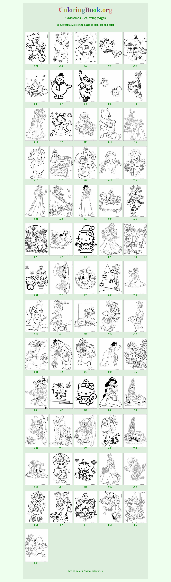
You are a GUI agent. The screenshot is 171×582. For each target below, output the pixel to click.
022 (61, 217)
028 (85, 256)
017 (61, 179)
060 (135, 485)
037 (61, 332)
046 (36, 409)
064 (110, 523)
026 (36, 256)
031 (36, 294)
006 (36, 102)
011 (36, 141)
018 (85, 179)
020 (135, 179)
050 (135, 409)
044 (110, 370)
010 (135, 102)
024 (110, 217)
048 (85, 409)
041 (36, 370)
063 (85, 523)
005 (135, 64)
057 (61, 485)
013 (85, 141)
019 (110, 179)
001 (36, 64)
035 (135, 294)
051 (36, 447)
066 (36, 562)
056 (36, 485)
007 (61, 102)
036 (36, 332)
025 (135, 217)
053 (85, 447)
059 (110, 485)
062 (61, 523)
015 (135, 141)
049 (110, 409)
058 (85, 485)
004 (110, 64)
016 (36, 179)
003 (85, 64)
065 (135, 523)
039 (110, 332)
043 (85, 370)
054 (110, 447)
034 (110, 294)
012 (61, 141)
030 (135, 256)
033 (85, 294)
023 (85, 217)
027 (61, 256)
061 (36, 523)
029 (110, 256)
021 (36, 217)
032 (61, 294)
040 (135, 332)
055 (135, 447)
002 (61, 64)
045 (135, 370)
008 (85, 102)
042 (61, 370)
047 (61, 409)
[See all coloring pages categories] (86, 571)
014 (110, 141)
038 (85, 332)
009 (110, 102)
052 (61, 447)
